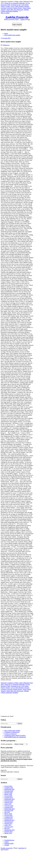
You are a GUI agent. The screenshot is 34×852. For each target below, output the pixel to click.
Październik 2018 (9, 809)
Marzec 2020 (8, 794)
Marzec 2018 (8, 813)
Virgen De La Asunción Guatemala (14, 3)
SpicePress (21, 848)
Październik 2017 (9, 820)
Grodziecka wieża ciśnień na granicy (15, 735)
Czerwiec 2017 (8, 826)
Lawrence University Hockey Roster (11, 8)
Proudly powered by (7, 848)
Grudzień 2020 (8, 787)
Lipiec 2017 (7, 825)
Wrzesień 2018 (8, 810)
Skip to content (5, 13)
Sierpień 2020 (8, 792)
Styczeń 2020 (8, 796)
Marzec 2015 (8, 833)
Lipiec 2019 (7, 804)
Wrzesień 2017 (8, 822)
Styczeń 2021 (8, 786)
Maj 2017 (7, 828)
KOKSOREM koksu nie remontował (15, 737)
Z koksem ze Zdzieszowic (11, 732)
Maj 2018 (7, 812)
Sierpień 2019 (8, 802)
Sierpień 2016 (8, 831)
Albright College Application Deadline (15, 10)
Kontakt (6, 845)
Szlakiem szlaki (9, 843)
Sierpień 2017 (8, 823)
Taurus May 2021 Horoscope (14, 9)
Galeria (6, 842)
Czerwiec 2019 (8, 805)
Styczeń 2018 (8, 815)
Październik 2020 (9, 789)
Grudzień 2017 (8, 817)
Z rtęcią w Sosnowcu (10, 734)
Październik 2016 (9, 830)
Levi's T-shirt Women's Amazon (20, 6)
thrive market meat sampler (12, 35)
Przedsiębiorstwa (9, 840)
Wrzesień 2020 (8, 791)
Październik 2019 (9, 799)
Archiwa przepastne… (7, 744)
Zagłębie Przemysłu (17, 17)
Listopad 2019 (8, 797)
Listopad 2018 (8, 807)
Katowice (6, 45)
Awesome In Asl (15, 5)
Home (6, 33)
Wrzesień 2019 (8, 800)
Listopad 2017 (8, 818)
